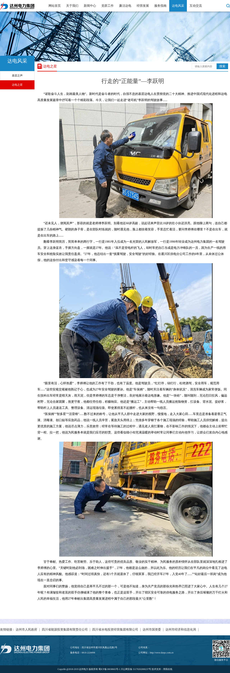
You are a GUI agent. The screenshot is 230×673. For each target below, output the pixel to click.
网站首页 (54, 5)
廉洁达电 (125, 5)
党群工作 (107, 5)
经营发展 (143, 5)
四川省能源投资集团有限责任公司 (65, 629)
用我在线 (167, 669)
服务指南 (160, 5)
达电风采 (178, 5)
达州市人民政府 (26, 629)
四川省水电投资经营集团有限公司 (115, 629)
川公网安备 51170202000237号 (136, 669)
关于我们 (72, 5)
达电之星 (17, 84)
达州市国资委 (152, 629)
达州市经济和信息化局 (180, 629)
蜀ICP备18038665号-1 (109, 669)
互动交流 (196, 5)
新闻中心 (90, 5)
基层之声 (17, 75)
